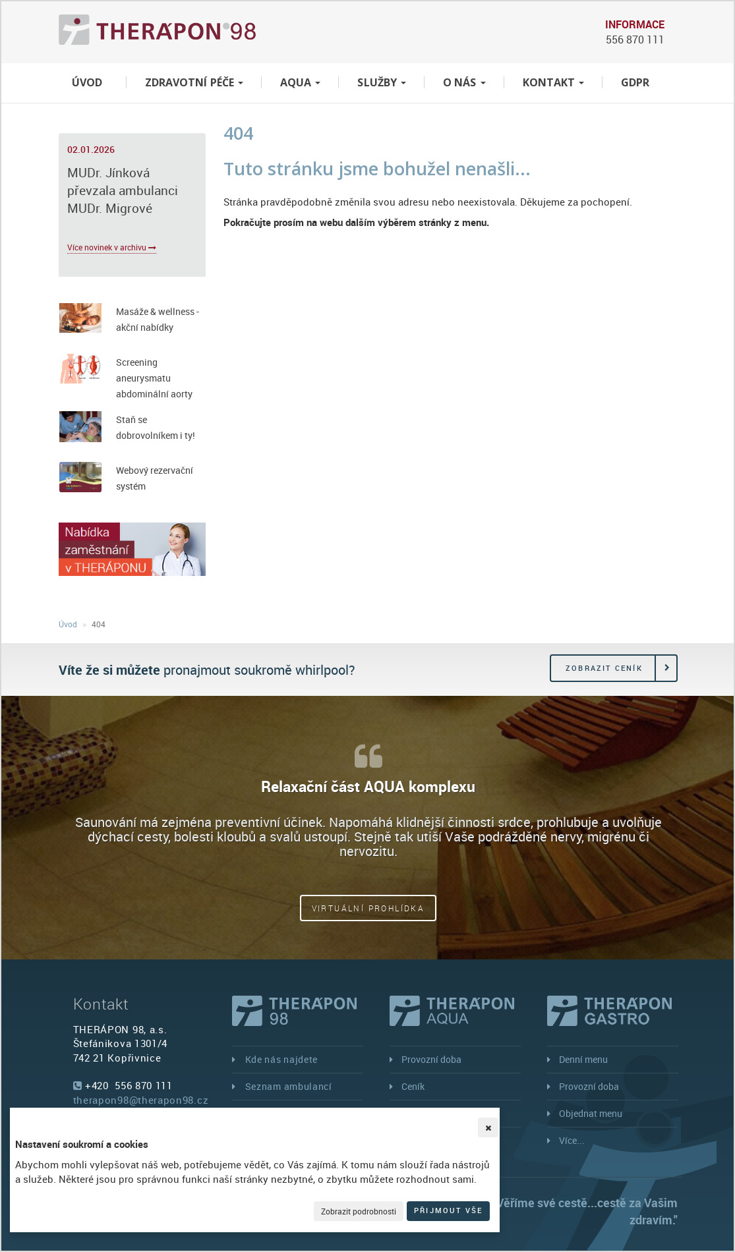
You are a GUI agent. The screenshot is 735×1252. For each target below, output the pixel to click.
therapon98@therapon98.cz (141, 1099)
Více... (572, 1140)
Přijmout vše (448, 1210)
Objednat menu (590, 1113)
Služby (381, 82)
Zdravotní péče (194, 82)
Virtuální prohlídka (368, 908)
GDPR (635, 82)
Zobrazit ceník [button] (604, 668)
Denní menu (583, 1059)
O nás (464, 82)
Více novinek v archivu (111, 247)
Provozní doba (431, 1059)
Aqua (300, 82)
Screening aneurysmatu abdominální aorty (154, 378)
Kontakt (554, 82)
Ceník (413, 1086)
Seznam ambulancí (288, 1086)
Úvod (87, 82)
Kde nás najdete (281, 1059)
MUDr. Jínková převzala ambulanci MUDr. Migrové (122, 190)
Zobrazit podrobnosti (358, 1211)
